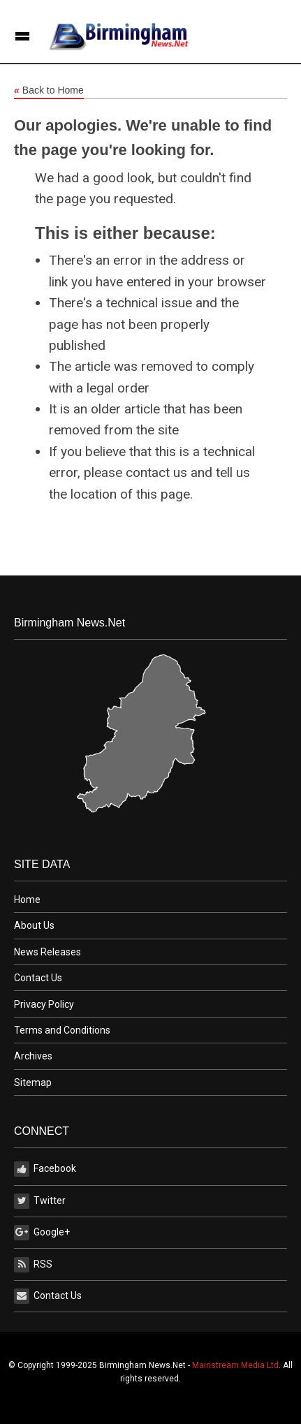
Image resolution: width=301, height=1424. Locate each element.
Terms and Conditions (62, 1030)
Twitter (40, 1201)
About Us (34, 925)
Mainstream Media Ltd (235, 1365)
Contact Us (38, 977)
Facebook (45, 1169)
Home (27, 899)
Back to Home (49, 91)
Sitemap (33, 1082)
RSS (33, 1264)
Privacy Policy (44, 1004)
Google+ (42, 1232)
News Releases (47, 951)
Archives (33, 1056)
